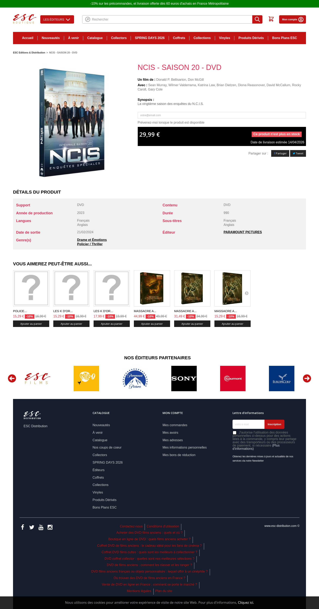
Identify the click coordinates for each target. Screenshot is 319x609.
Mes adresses (173, 440)
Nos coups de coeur (107, 447)
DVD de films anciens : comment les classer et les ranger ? (149, 565)
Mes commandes (175, 425)
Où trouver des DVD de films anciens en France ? (149, 578)
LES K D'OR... (63, 311)
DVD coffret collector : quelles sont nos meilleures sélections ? (149, 558)
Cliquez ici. (246, 602)
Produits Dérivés (251, 38)
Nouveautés (51, 38)
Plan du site (163, 591)
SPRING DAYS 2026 (150, 38)
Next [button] (307, 378)
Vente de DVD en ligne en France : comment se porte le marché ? (149, 584)
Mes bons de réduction (179, 455)
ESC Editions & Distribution (29, 52)
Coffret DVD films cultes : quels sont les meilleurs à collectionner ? (149, 552)
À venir (73, 38)
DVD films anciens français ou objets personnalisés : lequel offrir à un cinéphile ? (149, 571)
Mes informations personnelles (185, 447)
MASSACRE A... (145, 311)
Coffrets (179, 38)
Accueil (27, 38)
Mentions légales (139, 591)
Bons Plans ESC (284, 38)
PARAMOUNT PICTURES (243, 232)
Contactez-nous (131, 526)
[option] (37, 378)
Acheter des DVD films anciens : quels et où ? (149, 532)
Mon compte (293, 19)
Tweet (298, 153)
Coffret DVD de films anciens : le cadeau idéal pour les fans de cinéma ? (149, 545)
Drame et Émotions (92, 240)
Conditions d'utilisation (163, 526)
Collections (202, 38)
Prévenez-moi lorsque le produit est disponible (171, 122)
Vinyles (224, 38)
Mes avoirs (170, 432)
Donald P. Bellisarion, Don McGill (180, 79)
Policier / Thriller (90, 244)
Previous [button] (12, 378)
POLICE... (20, 311)
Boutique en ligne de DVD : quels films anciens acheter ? (149, 539)
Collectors (119, 38)
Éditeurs (99, 470)
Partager (280, 153)
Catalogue (95, 38)
